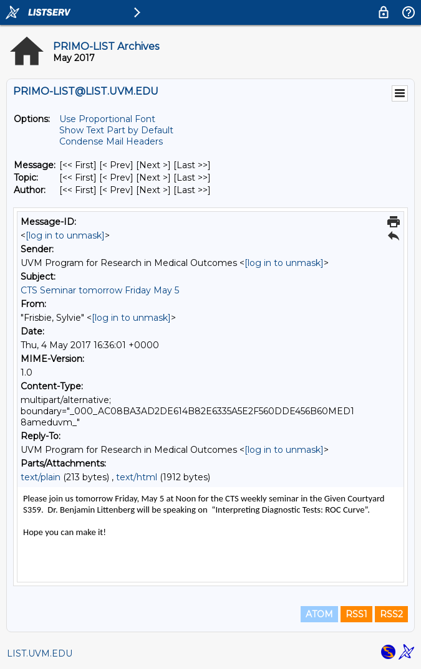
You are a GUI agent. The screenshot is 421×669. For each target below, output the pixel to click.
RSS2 (391, 614)
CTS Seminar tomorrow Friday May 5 (100, 290)
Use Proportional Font (107, 119)
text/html (136, 477)
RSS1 (356, 614)
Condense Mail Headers (111, 141)
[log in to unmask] (65, 235)
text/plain (40, 477)
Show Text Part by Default (116, 130)
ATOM (319, 614)
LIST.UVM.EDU (39, 653)
